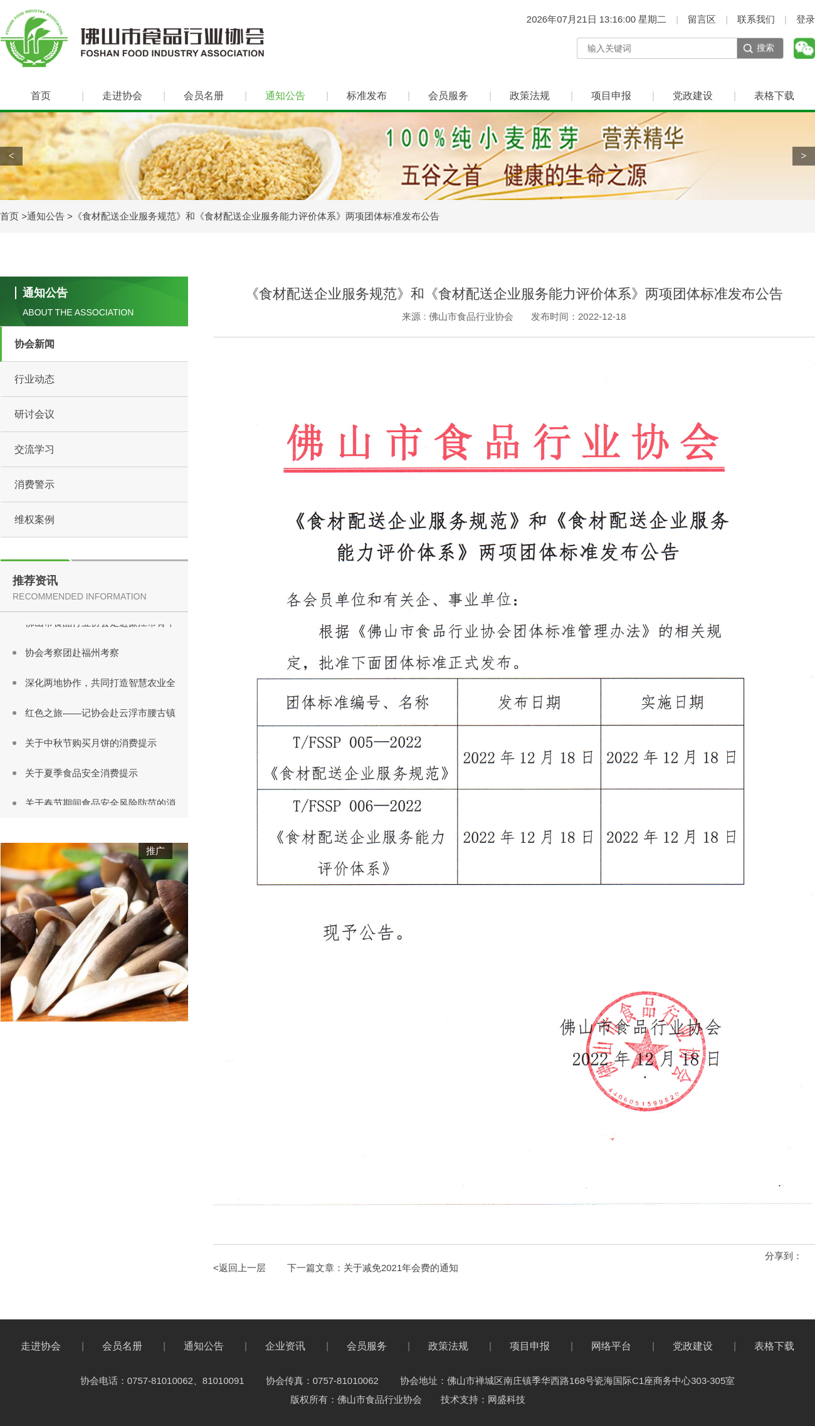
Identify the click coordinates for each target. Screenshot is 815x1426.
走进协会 (122, 95)
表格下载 (774, 95)
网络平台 (611, 1346)
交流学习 (34, 449)
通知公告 (285, 95)
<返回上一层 (239, 1267)
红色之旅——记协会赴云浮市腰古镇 (100, 714)
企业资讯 (285, 1346)
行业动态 (34, 379)
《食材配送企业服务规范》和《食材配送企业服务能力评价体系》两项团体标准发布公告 (256, 216)
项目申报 (611, 95)
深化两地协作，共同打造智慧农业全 (100, 684)
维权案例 (34, 519)
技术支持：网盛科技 (483, 1399)
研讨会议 (34, 414)
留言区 (702, 19)
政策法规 (530, 95)
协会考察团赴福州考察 (72, 653)
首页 (41, 95)
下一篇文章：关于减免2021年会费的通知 (372, 1267)
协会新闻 (34, 344)
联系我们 (756, 19)
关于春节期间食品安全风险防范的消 (100, 804)
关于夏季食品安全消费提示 (81, 774)
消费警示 (34, 484)
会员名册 (204, 95)
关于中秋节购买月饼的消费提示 (91, 744)
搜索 (765, 48)
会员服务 (448, 95)
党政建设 (693, 95)
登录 (805, 19)
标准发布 (367, 95)
